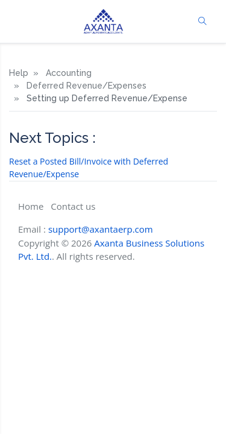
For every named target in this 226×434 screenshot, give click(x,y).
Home (30, 206)
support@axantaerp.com (100, 229)
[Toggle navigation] (19, 22)
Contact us (73, 206)
